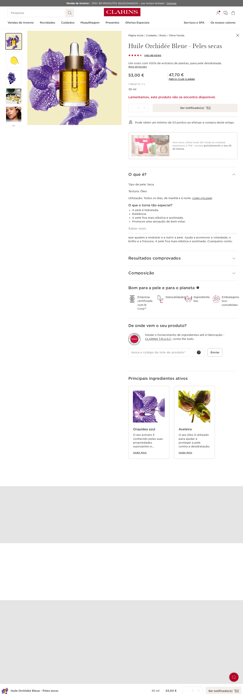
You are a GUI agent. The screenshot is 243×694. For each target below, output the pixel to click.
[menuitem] (218, 13)
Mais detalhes (137, 67)
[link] (182, 79)
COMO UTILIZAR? (202, 198)
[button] (13, 41)
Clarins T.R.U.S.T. (158, 338)
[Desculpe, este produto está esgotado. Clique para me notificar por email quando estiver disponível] (195, 108)
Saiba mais (140, 452)
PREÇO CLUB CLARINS (182, 79)
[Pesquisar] (37, 13)
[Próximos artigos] (14, 126)
